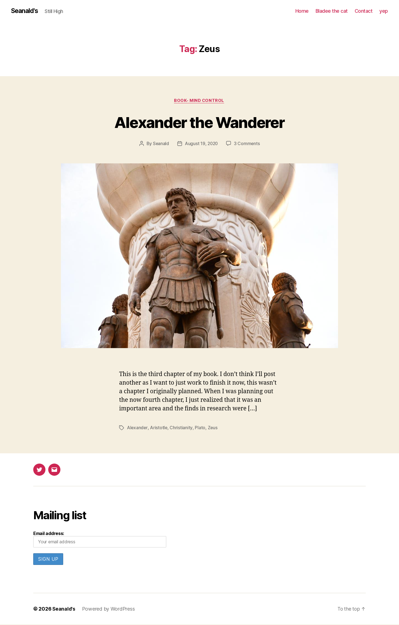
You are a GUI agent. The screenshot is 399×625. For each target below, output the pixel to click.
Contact (364, 11)
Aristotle (159, 428)
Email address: (99, 539)
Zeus (213, 428)
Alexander (137, 428)
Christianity (181, 428)
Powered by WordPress (109, 609)
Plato (200, 428)
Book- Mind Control (199, 101)
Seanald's (25, 11)
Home (302, 11)
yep (383, 11)
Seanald (160, 144)
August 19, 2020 (201, 144)
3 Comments (247, 144)
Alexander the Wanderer (199, 122)
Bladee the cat (332, 11)
